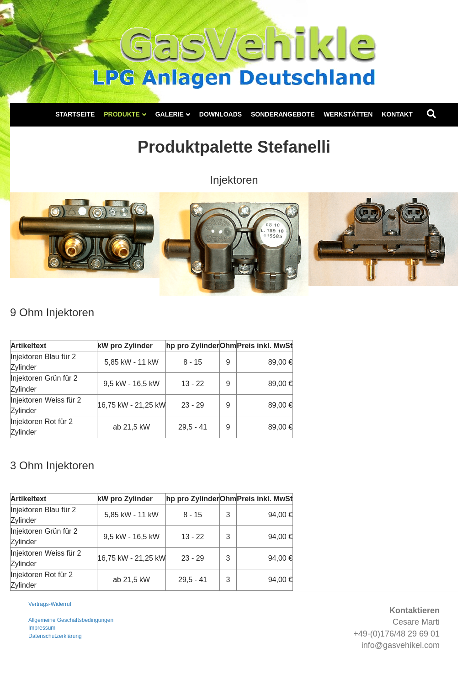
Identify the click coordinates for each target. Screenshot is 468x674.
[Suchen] (431, 114)
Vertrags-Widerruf (49, 604)
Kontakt (397, 114)
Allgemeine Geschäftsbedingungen (70, 620)
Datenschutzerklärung (55, 636)
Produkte (122, 114)
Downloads (220, 114)
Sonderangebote (282, 114)
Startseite (75, 114)
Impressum (41, 628)
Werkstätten (348, 114)
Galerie (169, 114)
